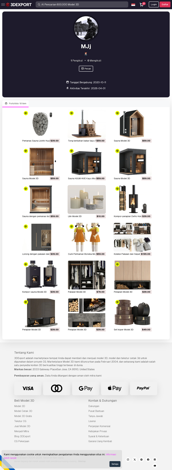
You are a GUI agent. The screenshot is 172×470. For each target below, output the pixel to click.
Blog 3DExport (22, 436)
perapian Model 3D (123, 291)
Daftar (165, 4)
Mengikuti (94, 60)
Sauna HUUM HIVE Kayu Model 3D (84, 178)
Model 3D (19, 406)
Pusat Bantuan (96, 411)
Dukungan (93, 406)
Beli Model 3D (24, 401)
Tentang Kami (24, 353)
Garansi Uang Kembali (100, 441)
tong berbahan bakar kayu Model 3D (86, 140)
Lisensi (92, 421)
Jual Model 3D (22, 426)
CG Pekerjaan (21, 441)
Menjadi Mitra (21, 431)
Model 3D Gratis (23, 416)
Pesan (86, 68)
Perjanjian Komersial (99, 426)
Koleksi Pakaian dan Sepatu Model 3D (132, 254)
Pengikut (77, 60)
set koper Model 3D (123, 329)
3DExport (19, 358)
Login (154, 4)
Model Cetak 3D (23, 411)
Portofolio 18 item (15, 103)
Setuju (115, 464)
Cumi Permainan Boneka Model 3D (85, 254)
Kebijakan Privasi (97, 431)
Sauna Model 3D (122, 140)
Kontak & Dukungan (102, 401)
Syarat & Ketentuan (98, 436)
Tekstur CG (20, 421)
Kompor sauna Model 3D (34, 291)
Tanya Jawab (95, 416)
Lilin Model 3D (75, 216)
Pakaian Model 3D (77, 291)
